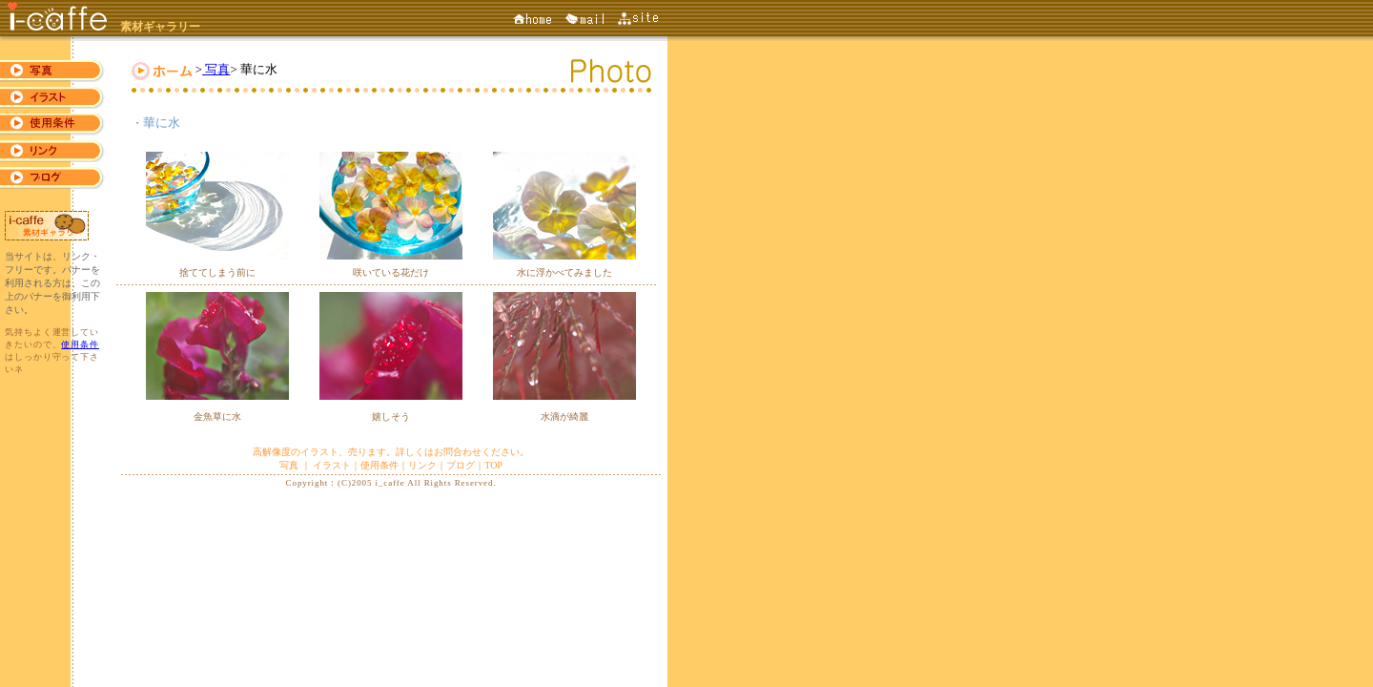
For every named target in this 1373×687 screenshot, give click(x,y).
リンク (422, 465)
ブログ (460, 465)
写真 (216, 69)
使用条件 (80, 344)
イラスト (332, 465)
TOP (493, 465)
